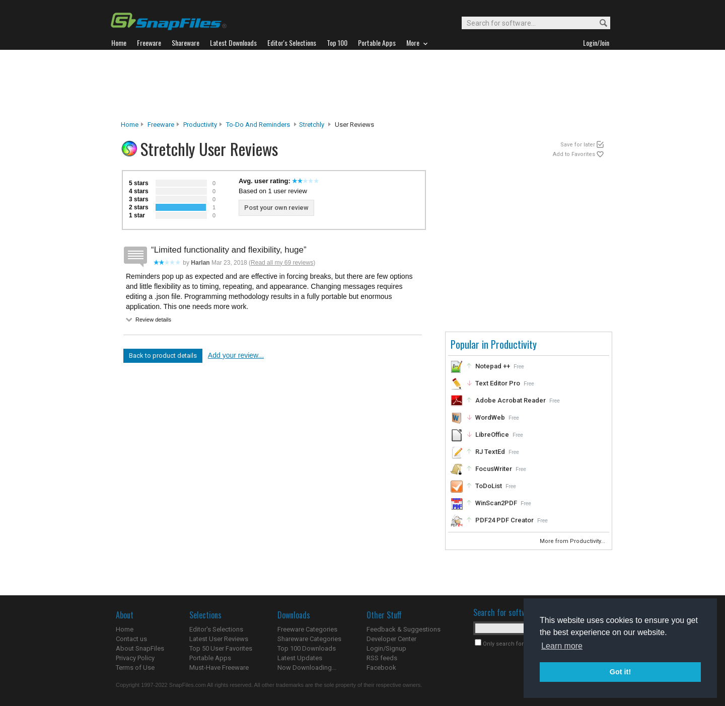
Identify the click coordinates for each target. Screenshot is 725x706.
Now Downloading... (306, 667)
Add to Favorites (574, 154)
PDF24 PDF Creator (504, 520)
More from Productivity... (573, 541)
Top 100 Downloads (306, 648)
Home (129, 124)
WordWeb (490, 417)
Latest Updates (299, 658)
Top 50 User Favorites (220, 648)
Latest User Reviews (218, 639)
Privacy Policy (135, 658)
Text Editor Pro (497, 383)
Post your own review (276, 207)
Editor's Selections (216, 629)
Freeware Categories (307, 629)
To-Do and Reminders (258, 124)
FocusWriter (493, 469)
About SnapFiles (140, 648)
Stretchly (311, 124)
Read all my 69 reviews (282, 262)
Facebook (381, 667)
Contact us (131, 639)
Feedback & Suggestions (404, 629)
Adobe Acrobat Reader (510, 400)
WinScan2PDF (496, 503)
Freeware (161, 124)
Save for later (577, 144)
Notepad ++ (492, 366)
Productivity (200, 124)
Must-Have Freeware (219, 667)
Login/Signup (386, 648)
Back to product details (163, 355)
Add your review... (236, 355)
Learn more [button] (562, 646)
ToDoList (488, 486)
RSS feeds (382, 658)
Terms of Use (135, 667)
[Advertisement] (362, 85)
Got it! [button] (620, 672)
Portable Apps (210, 658)
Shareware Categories (309, 639)
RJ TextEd (490, 451)
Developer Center (391, 639)
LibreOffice (492, 434)
